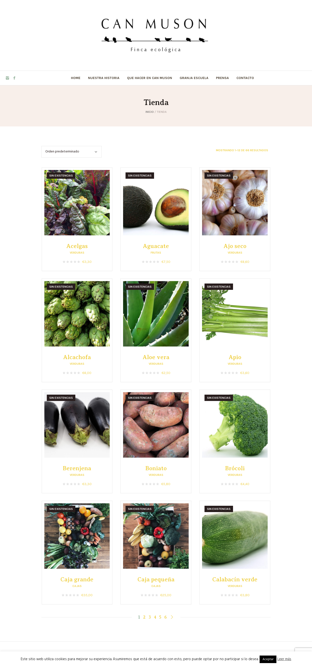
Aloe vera (156, 357)
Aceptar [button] (268, 659)
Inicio (150, 112)
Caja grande (76, 579)
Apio (235, 357)
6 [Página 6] (165, 617)
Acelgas (77, 246)
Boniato (156, 468)
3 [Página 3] (149, 617)
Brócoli (235, 468)
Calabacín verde (234, 579)
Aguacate (156, 246)
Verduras (77, 252)
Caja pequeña (156, 579)
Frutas (156, 252)
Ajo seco (235, 246)
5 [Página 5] (160, 617)
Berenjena (77, 468)
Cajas (77, 586)
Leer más (284, 659)
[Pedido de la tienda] (71, 152)
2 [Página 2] (144, 617)
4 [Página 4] (155, 617)
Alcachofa (77, 357)
